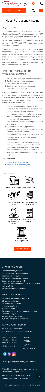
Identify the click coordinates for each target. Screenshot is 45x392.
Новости (27, 345)
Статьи (26, 337)
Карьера (26, 341)
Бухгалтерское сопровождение (15, 278)
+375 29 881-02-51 (9, 342)
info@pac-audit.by (9, 346)
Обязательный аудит (10, 301)
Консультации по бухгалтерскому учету (18, 331)
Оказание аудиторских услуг (18, 165)
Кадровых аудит (9, 309)
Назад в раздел (8, 173)
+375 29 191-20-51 (9, 340)
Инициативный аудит (10, 306)
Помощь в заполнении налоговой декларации (21, 283)
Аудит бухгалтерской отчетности (15, 298)
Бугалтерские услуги (12, 267)
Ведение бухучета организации (15, 273)
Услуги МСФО (7, 286)
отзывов (26, 375)
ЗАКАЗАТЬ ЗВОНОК (14, 11)
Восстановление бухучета (12, 276)
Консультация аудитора (12, 329)
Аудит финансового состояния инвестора (19, 311)
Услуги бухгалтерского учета (18, 162)
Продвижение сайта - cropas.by (15, 378)
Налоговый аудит (9, 314)
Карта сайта (29, 349)
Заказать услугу (22, 249)
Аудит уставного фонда (12, 316)
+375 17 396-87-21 (9, 337)
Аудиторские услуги (12, 295)
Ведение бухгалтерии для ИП (14, 281)
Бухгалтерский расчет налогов (14, 289)
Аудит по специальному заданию (16, 319)
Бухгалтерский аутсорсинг (12, 271)
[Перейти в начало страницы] (38, 376)
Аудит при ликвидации (11, 303)
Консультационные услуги (15, 325)
